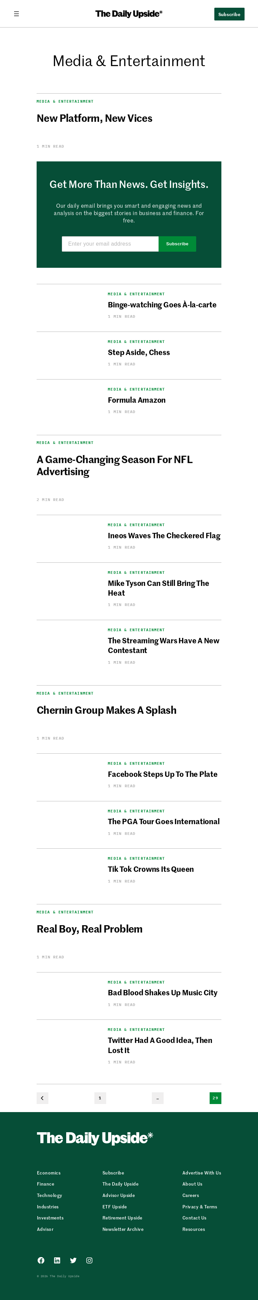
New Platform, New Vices (94, 117)
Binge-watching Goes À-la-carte (162, 304)
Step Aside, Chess (139, 352)
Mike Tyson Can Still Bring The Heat (158, 588)
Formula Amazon (137, 400)
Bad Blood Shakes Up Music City (162, 992)
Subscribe (229, 14)
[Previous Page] (42, 1098)
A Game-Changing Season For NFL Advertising (114, 465)
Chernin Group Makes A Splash (106, 709)
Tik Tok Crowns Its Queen (151, 869)
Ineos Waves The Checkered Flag (164, 535)
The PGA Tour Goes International (163, 821)
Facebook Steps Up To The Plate (162, 774)
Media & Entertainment (65, 101)
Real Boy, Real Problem (90, 928)
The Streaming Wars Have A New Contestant (163, 645)
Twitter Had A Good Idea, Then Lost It (160, 1045)
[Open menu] (19, 14)
